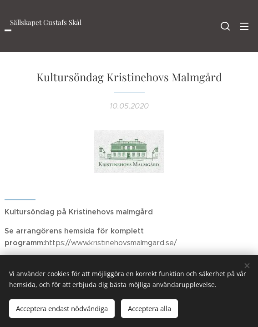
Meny (244, 26)
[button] (225, 26)
